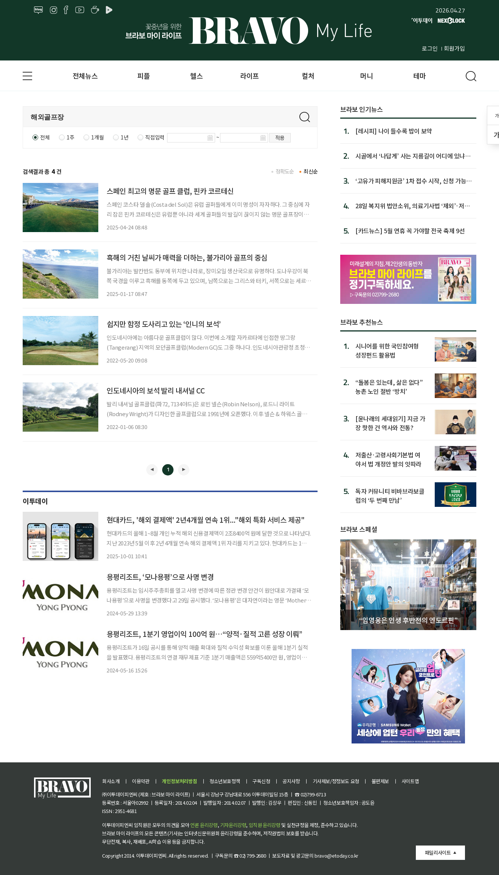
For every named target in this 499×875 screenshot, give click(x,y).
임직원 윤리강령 (264, 825)
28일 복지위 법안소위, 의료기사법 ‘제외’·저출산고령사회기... (412, 205)
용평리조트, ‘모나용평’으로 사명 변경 (160, 576)
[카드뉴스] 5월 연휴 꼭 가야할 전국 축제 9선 (410, 230)
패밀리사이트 (438, 852)
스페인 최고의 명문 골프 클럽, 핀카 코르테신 (170, 191)
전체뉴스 (85, 76)
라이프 (249, 76)
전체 (45, 137)
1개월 (97, 137)
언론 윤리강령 (203, 825)
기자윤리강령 (233, 825)
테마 (419, 76)
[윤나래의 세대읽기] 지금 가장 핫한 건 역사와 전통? (390, 423)
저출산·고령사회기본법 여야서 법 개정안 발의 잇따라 (388, 459)
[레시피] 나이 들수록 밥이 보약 (393, 130)
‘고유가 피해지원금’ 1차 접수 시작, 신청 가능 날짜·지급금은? (410, 180)
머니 (366, 76)
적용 (280, 137)
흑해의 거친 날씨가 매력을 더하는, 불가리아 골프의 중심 (187, 257)
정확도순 (285, 171)
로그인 (430, 48)
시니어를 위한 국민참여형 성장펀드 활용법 (387, 350)
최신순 (311, 171)
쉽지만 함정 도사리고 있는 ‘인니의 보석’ (164, 324)
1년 (124, 137)
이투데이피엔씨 (151, 855)
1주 (70, 137)
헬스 (196, 76)
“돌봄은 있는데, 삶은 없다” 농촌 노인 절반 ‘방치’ (389, 386)
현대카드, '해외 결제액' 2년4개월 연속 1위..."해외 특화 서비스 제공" (206, 519)
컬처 (308, 76)
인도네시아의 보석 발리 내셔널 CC (156, 390)
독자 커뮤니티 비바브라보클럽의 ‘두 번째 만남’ (389, 495)
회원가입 (454, 48)
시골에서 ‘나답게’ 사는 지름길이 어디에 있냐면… (410, 155)
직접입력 (154, 137)
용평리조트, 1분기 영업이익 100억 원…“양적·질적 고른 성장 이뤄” (204, 634)
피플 (143, 76)
